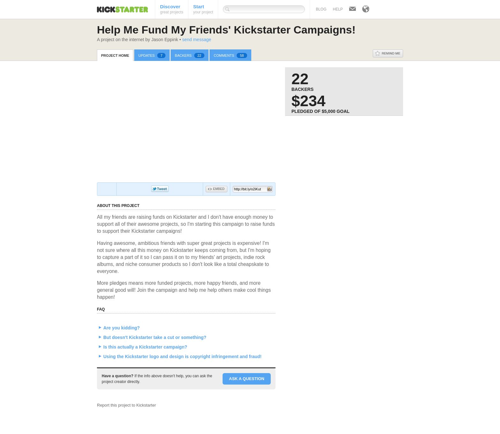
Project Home (115, 55)
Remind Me (388, 53)
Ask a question (246, 378)
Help (338, 9)
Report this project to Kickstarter (126, 405)
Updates (151, 55)
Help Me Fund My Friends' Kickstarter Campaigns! (226, 30)
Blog (321, 9)
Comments (230, 55)
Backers (189, 55)
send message (196, 39)
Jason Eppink (164, 39)
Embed (216, 189)
